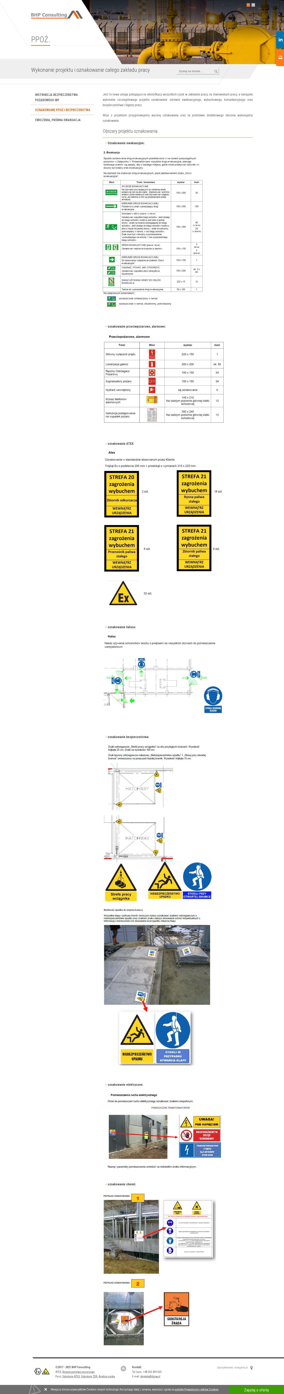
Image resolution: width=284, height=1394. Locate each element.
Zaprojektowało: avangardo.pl (232, 1367)
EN (252, 5)
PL (248, 5)
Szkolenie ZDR (89, 1376)
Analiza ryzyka (107, 1376)
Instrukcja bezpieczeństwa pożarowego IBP (56, 97)
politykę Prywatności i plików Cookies (197, 1389)
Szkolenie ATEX (71, 1376)
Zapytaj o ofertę (256, 1390)
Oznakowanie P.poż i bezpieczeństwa (63, 110)
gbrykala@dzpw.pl (150, 1376)
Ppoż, (58, 1376)
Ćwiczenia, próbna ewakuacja (58, 120)
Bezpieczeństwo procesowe (79, 1371)
